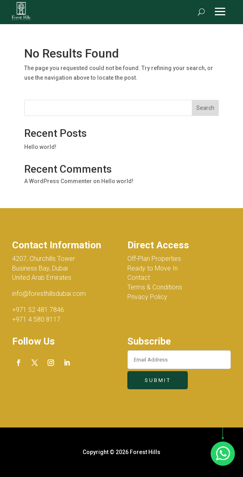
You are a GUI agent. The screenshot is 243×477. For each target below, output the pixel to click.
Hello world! (40, 147)
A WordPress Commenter (58, 181)
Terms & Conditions (154, 287)
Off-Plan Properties (154, 258)
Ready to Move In (152, 268)
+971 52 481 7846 (38, 310)
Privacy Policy (147, 297)
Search (205, 108)
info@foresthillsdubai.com (49, 293)
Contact (138, 277)
